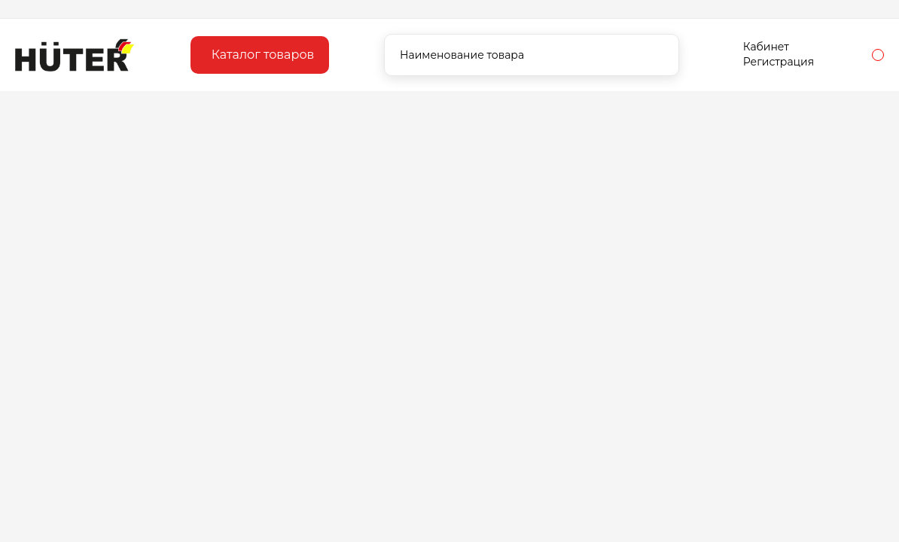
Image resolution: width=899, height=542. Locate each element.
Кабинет (766, 46)
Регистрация (778, 62)
